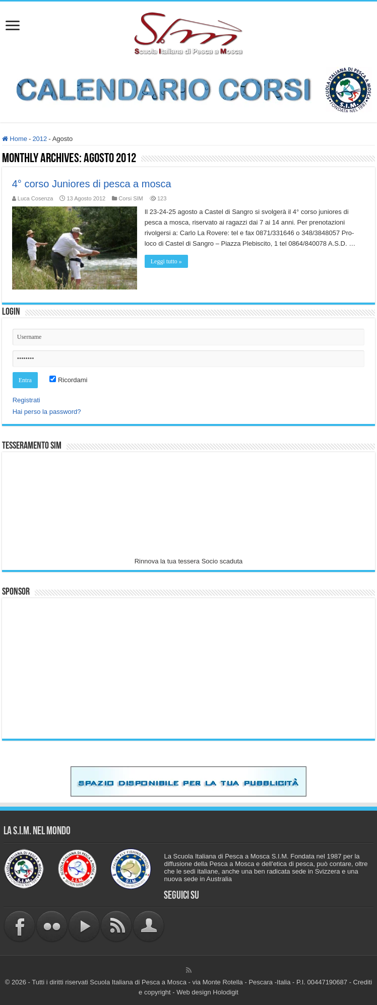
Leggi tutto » (166, 261)
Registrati (26, 400)
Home (14, 138)
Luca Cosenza (35, 198)
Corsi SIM (130, 198)
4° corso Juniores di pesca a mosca (91, 183)
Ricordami (68, 380)
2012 (39, 138)
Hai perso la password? (47, 411)
